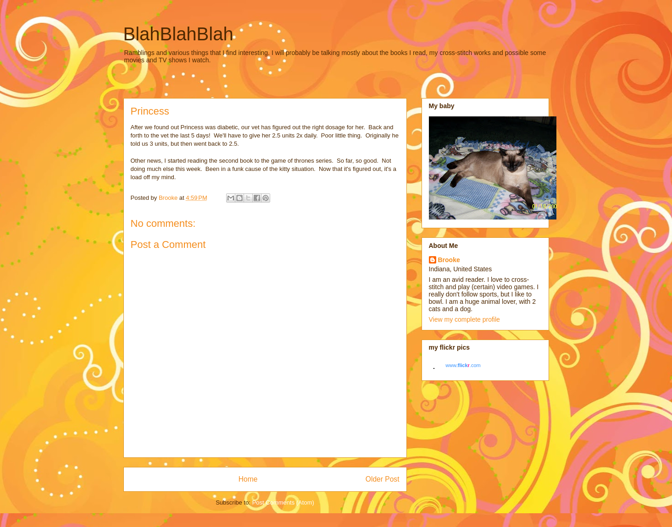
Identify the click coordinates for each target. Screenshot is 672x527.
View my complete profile (464, 319)
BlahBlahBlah (178, 34)
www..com (462, 365)
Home (248, 479)
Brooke (449, 260)
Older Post (383, 479)
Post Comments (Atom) (283, 502)
